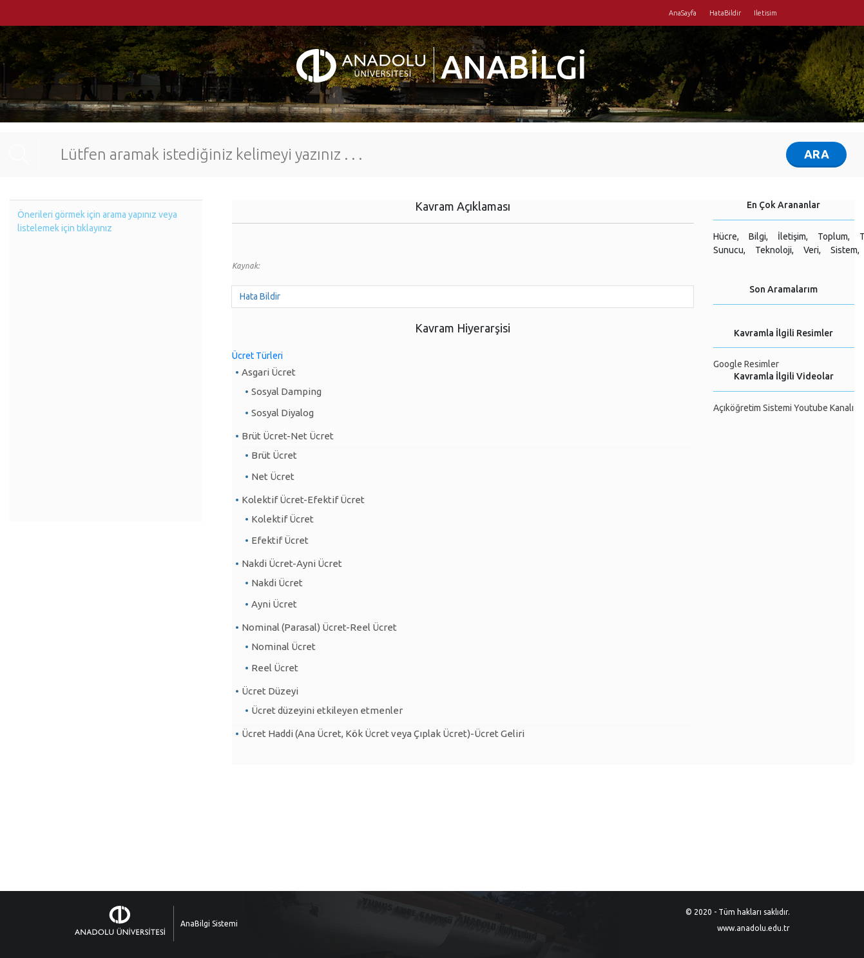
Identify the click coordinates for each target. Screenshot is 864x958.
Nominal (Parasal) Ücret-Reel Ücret (319, 627)
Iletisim (765, 13)
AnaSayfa (682, 13)
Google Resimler (746, 364)
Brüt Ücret (274, 455)
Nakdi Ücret (277, 582)
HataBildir (725, 13)
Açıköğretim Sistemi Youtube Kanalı (783, 408)
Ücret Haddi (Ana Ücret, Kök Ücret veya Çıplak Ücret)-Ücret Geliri (383, 733)
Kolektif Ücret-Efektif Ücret (303, 499)
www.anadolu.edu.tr (753, 928)
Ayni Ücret (274, 604)
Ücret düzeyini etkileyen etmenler (327, 710)
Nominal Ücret (283, 646)
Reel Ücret (274, 667)
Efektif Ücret (280, 540)
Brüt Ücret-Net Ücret (288, 435)
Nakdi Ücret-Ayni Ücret (292, 563)
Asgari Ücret (269, 372)
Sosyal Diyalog (282, 412)
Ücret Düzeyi (270, 690)
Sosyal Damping (286, 391)
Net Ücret (272, 476)
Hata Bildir (260, 296)
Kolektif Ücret (282, 518)
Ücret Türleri (257, 355)
